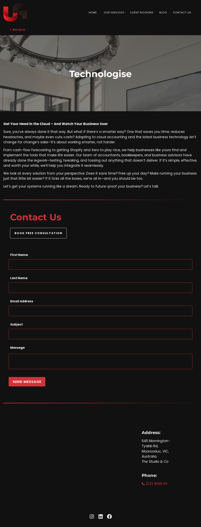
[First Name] (100, 264)
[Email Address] (100, 311)
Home (93, 12)
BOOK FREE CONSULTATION (38, 230)
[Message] (100, 361)
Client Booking (141, 12)
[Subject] (100, 334)
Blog (163, 12)
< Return (7, 28)
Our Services (114, 12)
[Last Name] (100, 287)
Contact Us (182, 12)
